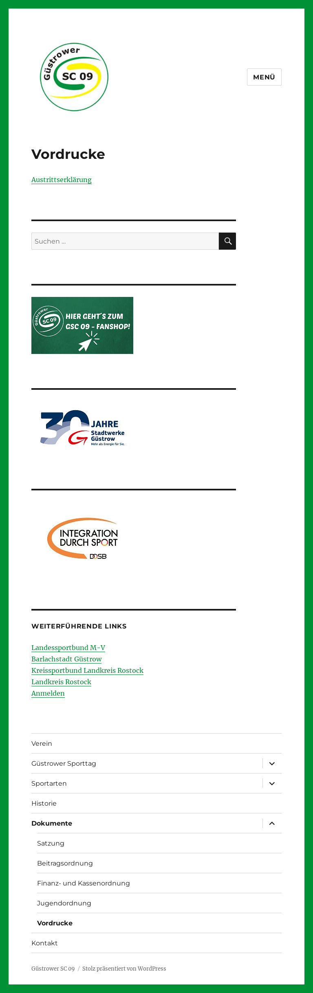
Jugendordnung (64, 903)
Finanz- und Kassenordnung (83, 883)
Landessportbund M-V (68, 648)
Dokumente (51, 823)
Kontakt (44, 943)
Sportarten (49, 783)
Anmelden (48, 693)
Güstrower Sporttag (63, 763)
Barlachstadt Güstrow (66, 659)
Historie (44, 803)
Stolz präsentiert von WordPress (124, 968)
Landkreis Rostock (61, 682)
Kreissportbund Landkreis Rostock (87, 670)
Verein (41, 743)
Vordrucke (55, 923)
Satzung (50, 843)
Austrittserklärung (61, 180)
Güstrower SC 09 (53, 968)
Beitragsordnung (65, 863)
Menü (264, 77)
